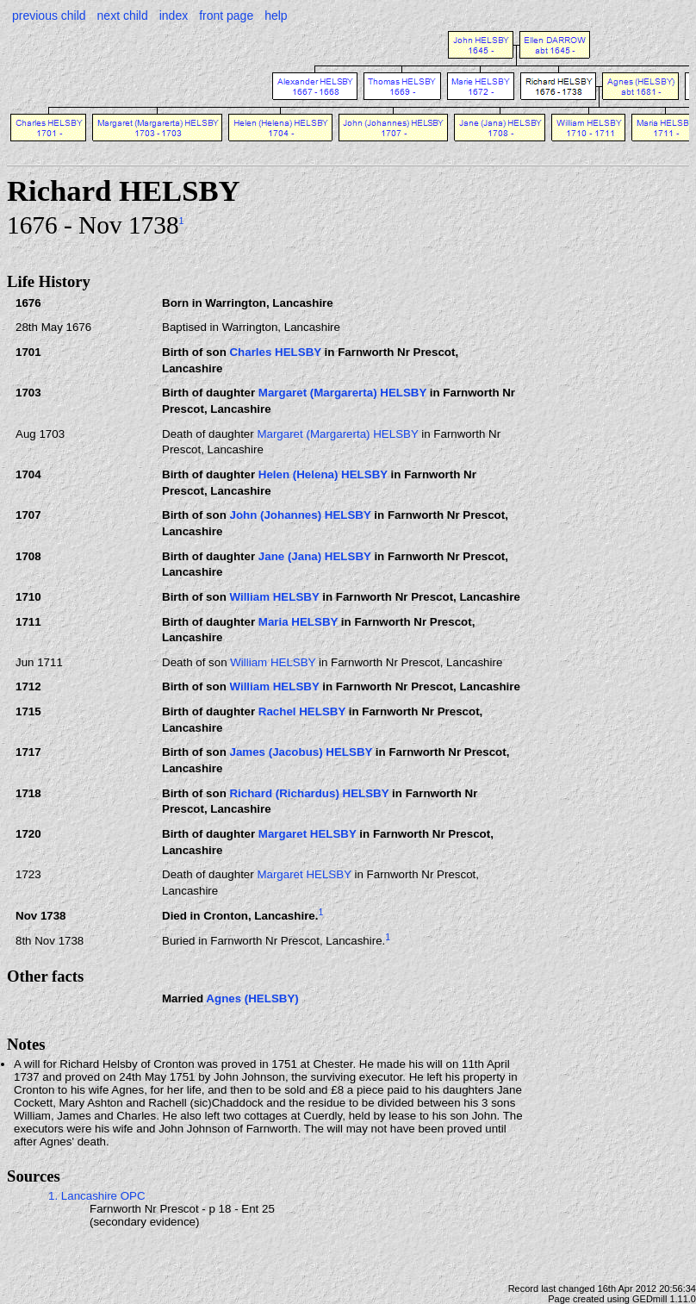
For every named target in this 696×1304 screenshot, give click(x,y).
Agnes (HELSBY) (252, 998)
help (275, 15)
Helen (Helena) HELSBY (323, 474)
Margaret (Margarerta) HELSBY (342, 392)
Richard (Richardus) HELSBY (308, 793)
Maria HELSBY (298, 621)
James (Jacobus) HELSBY (300, 752)
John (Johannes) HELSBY (299, 514)
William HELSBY (274, 596)
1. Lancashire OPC (97, 1195)
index (173, 15)
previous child (49, 15)
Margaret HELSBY (307, 833)
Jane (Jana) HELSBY (314, 556)
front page (226, 15)
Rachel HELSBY (301, 711)
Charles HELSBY (274, 352)
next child (122, 15)
